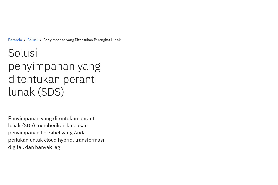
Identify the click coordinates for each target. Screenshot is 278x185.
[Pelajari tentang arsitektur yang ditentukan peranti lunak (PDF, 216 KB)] (39, 161)
